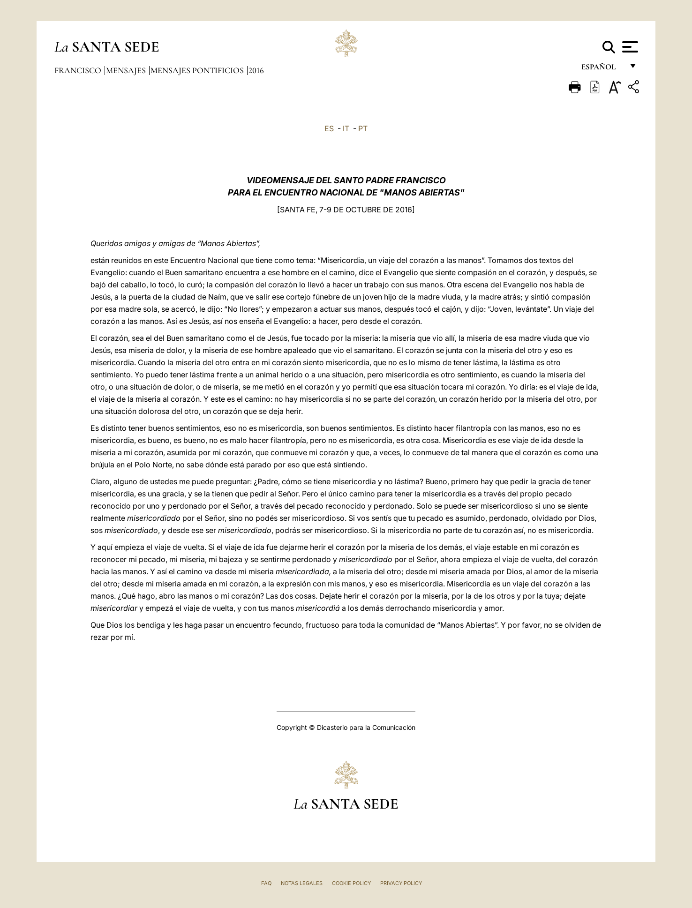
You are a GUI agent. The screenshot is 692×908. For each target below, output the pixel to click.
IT (346, 128)
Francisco (78, 70)
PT (363, 128)
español (602, 69)
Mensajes (127, 70)
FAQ (266, 883)
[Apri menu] (629, 47)
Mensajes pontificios (198, 70)
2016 (256, 70)
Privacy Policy (401, 883)
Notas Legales (302, 883)
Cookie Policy (351, 883)
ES (329, 128)
